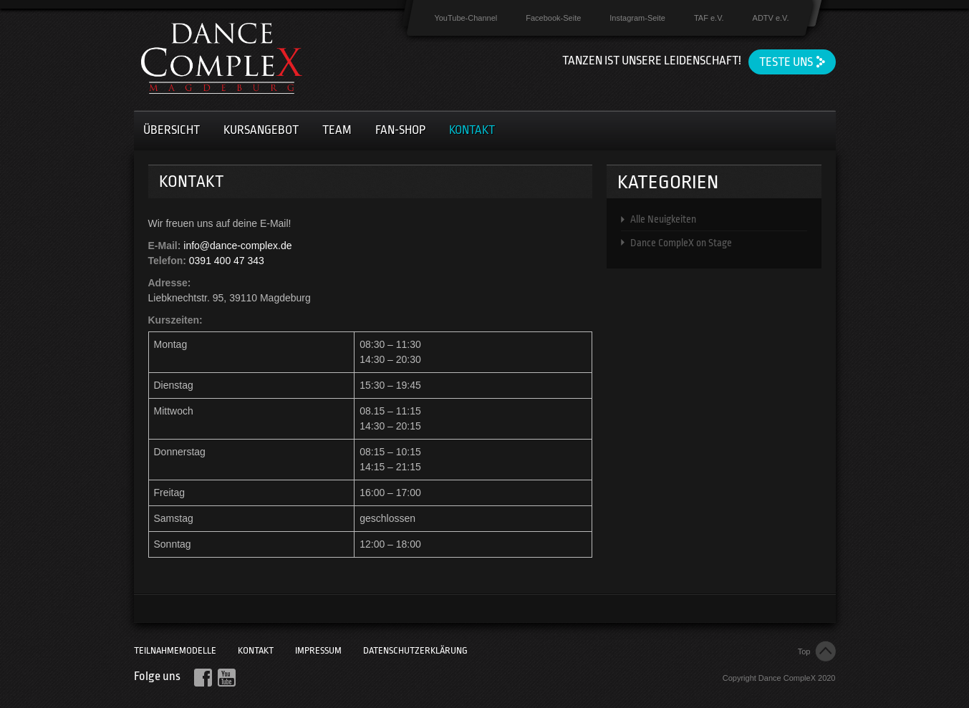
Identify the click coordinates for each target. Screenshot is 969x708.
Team (337, 130)
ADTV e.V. (771, 18)
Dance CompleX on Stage (681, 242)
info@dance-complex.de (237, 245)
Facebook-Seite (553, 18)
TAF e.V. (709, 18)
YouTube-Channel (465, 18)
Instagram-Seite (637, 18)
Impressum (318, 650)
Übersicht (171, 130)
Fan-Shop (400, 130)
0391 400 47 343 (226, 260)
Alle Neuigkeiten (663, 219)
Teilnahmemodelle (175, 650)
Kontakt (472, 130)
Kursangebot (261, 130)
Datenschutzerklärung (415, 650)
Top (804, 651)
